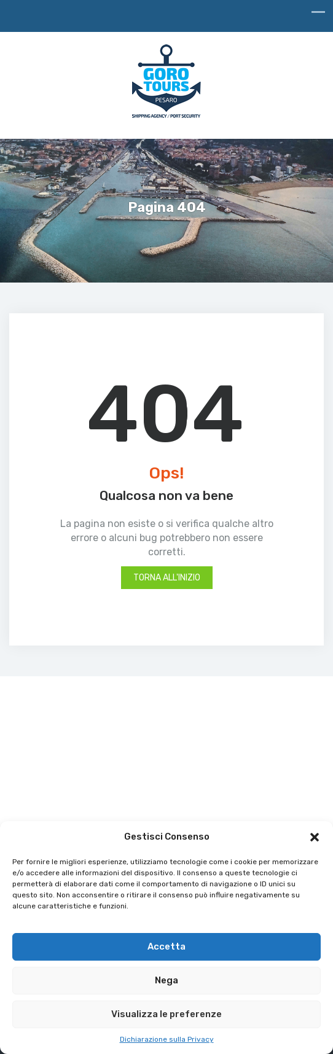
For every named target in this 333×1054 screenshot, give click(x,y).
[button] (314, 837)
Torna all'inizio (166, 577)
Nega (166, 980)
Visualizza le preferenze (166, 1014)
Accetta (166, 946)
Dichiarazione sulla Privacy (167, 1039)
